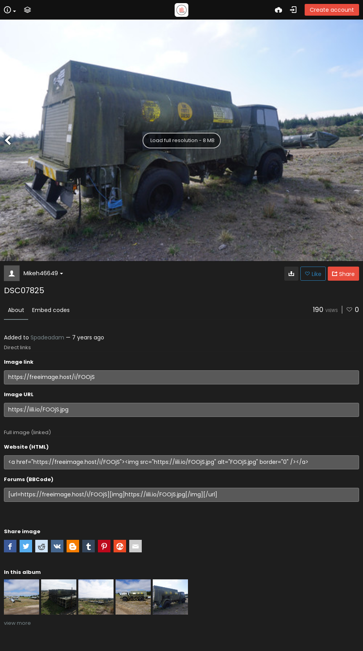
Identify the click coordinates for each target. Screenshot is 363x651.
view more (17, 623)
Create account (332, 10)
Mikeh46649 (43, 273)
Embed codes (51, 310)
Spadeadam (47, 337)
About (16, 310)
